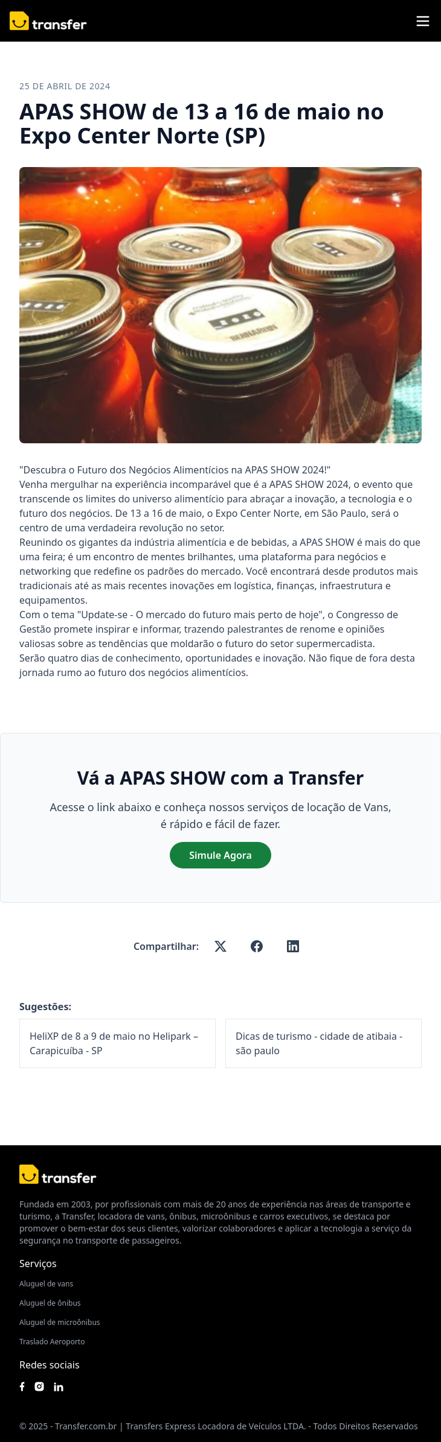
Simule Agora (220, 855)
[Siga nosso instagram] (39, 1386)
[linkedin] (292, 946)
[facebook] (256, 946)
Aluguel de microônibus (59, 1322)
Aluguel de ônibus (50, 1303)
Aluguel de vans (46, 1284)
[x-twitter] (220, 946)
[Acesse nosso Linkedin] (58, 1386)
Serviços (38, 1263)
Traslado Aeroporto (52, 1341)
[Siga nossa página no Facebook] (22, 1386)
